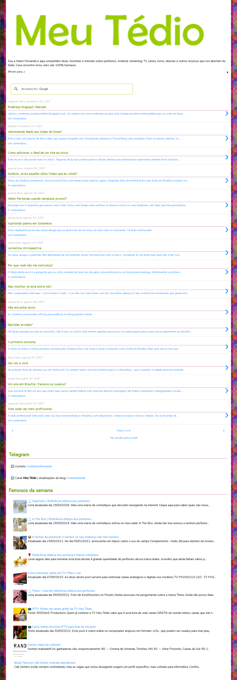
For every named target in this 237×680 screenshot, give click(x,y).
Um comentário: (17, 118)
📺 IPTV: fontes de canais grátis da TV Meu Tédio (60, 609)
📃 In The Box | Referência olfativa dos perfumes (59, 519)
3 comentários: (17, 210)
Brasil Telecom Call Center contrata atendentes (44, 663)
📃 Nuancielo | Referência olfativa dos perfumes (59, 501)
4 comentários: (17, 185)
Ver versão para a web (124, 438)
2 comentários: (17, 277)
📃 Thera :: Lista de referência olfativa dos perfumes (61, 591)
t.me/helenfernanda (39, 466)
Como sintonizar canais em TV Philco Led (54, 573)
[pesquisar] (71, 89)
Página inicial (124, 430)
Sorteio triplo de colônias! (44, 645)
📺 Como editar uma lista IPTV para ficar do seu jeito (62, 627)
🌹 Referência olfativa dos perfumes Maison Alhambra (63, 555)
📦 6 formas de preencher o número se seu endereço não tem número (73, 537)
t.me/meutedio (76, 478)
